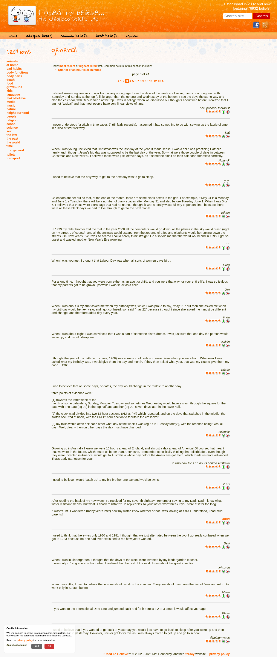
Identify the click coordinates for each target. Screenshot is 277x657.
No (49, 645)
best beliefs (106, 36)
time (9, 146)
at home (12, 65)
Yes (37, 645)
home (13, 36)
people (11, 116)
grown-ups (14, 87)
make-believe (16, 98)
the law (11, 135)
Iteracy (189, 654)
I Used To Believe (115, 654)
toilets (10, 154)
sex (9, 131)
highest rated (88, 66)
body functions (17, 72)
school (11, 124)
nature (11, 109)
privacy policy (219, 654)
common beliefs (74, 36)
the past (12, 138)
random (132, 36)
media (10, 102)
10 (146, 81)
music (10, 105)
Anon (226, 519)
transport (13, 158)
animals (12, 61)
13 (159, 81)
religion (12, 120)
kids (9, 90)
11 (151, 81)
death (10, 79)
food (9, 83)
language (13, 94)
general (18, 150)
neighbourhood (17, 113)
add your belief (39, 36)
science (12, 127)
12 (155, 81)
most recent (67, 66)
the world (13, 142)
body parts (14, 76)
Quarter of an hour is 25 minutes (79, 69)
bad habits (14, 68)
